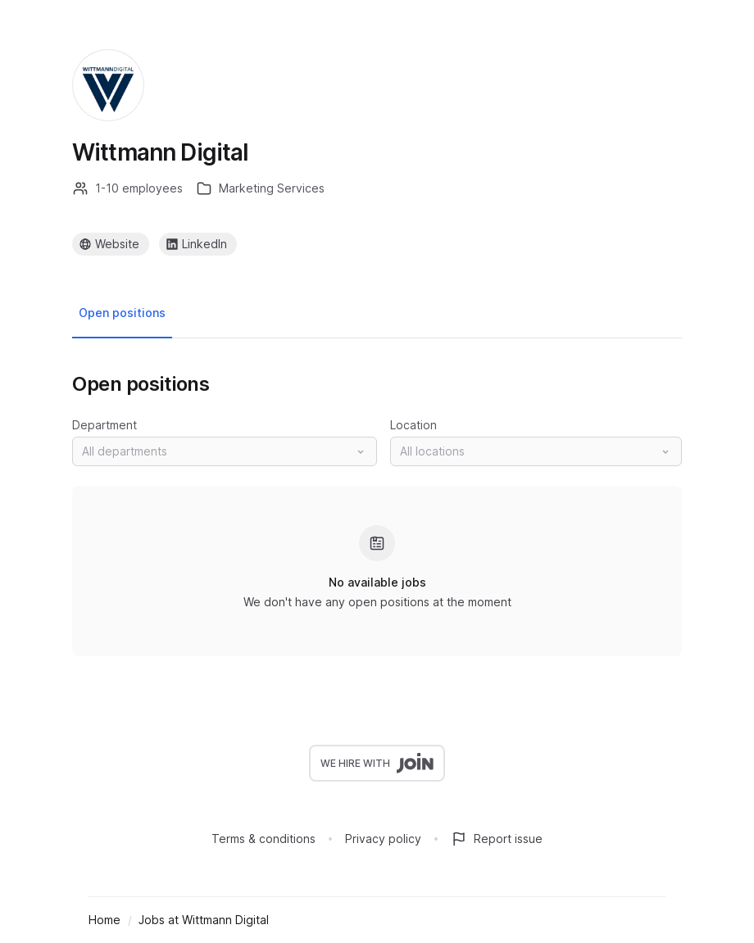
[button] (224, 451)
